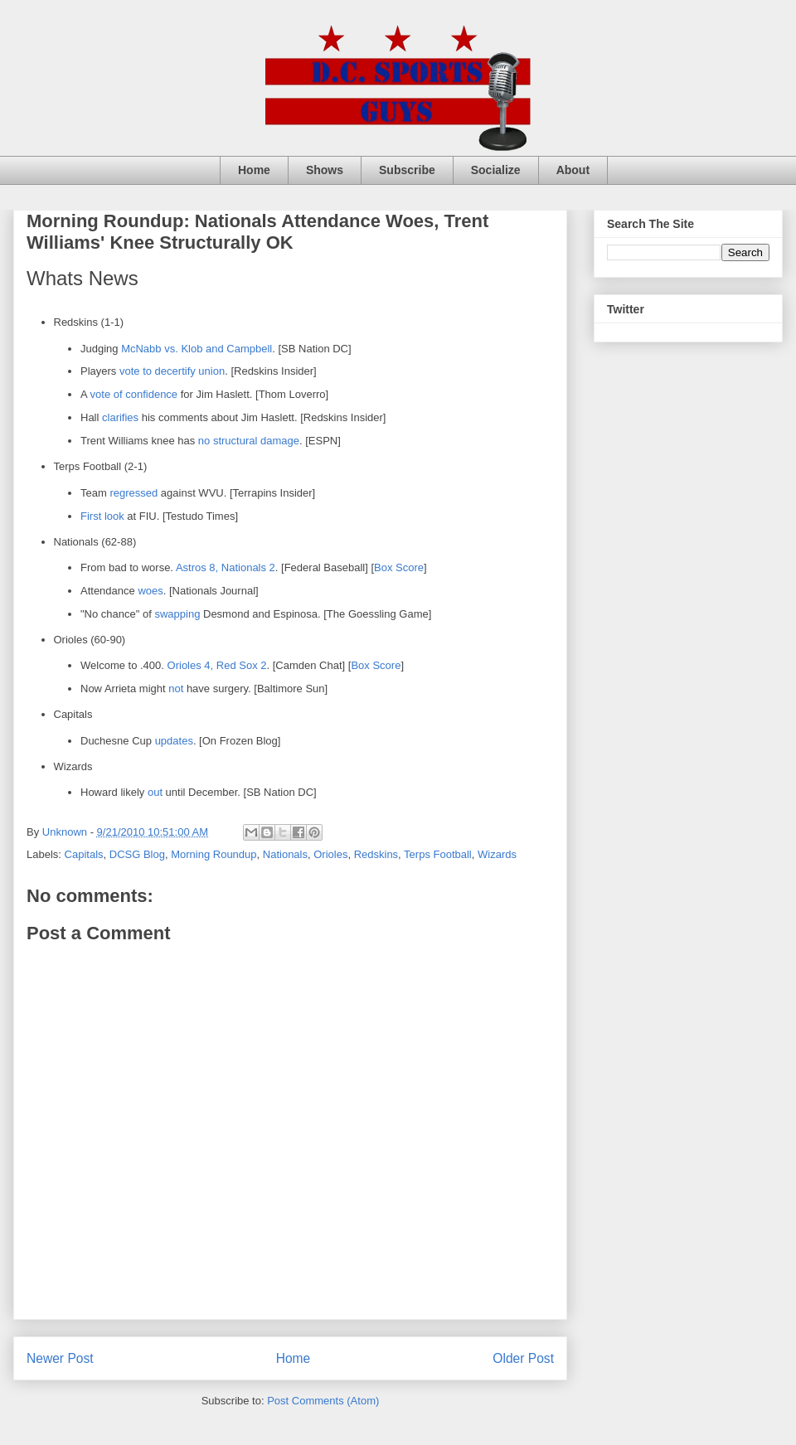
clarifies (120, 417)
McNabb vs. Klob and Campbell (196, 348)
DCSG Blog (137, 854)
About (573, 170)
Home (254, 170)
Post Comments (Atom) (323, 1400)
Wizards (497, 854)
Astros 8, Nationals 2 (225, 567)
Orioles (330, 854)
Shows (324, 170)
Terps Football (438, 854)
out (155, 792)
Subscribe (407, 170)
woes (150, 590)
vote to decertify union (172, 371)
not (175, 688)
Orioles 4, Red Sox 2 (217, 665)
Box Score (399, 567)
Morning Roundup (213, 854)
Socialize (496, 170)
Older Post (523, 1358)
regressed (133, 493)
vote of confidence (134, 394)
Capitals (84, 854)
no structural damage (248, 440)
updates (174, 741)
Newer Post (60, 1358)
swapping (177, 614)
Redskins (376, 854)
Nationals (285, 854)
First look (102, 516)
